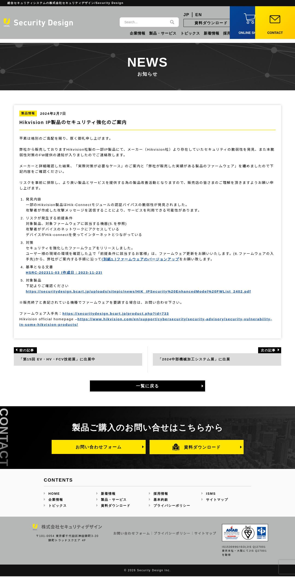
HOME (54, 494)
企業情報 (137, 33)
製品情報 (28, 113)
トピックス (190, 33)
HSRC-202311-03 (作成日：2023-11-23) (64, 272)
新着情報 (211, 33)
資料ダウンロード (211, 23)
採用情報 (231, 33)
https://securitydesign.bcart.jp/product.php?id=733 (115, 313)
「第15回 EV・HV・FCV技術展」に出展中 (57, 360)
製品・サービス (163, 33)
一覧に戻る (147, 386)
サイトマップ (217, 500)
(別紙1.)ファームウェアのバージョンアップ (140, 259)
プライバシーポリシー (171, 506)
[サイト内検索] (145, 22)
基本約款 (160, 500)
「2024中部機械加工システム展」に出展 (194, 360)
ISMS (211, 494)
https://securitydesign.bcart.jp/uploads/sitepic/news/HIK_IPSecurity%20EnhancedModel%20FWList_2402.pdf (138, 291)
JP (186, 14)
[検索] (172, 22)
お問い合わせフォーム (99, 447)
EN (198, 14)
